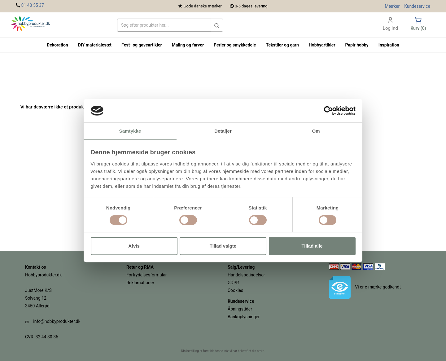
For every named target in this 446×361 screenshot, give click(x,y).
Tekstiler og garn (282, 44)
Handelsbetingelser (246, 274)
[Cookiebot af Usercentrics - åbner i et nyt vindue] (328, 110)
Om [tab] (316, 131)
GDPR (233, 282)
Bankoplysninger (244, 316)
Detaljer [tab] (223, 131)
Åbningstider (240, 308)
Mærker (392, 6)
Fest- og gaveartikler (141, 44)
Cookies (235, 290)
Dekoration (57, 44)
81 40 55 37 (32, 5)
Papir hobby (357, 44)
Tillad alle (311, 246)
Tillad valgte (223, 246)
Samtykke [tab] (130, 131)
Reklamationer (140, 282)
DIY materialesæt (95, 44)
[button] (217, 25)
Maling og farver (188, 44)
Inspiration (388, 44)
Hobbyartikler (322, 44)
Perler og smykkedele (235, 44)
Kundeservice (417, 6)
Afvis (134, 246)
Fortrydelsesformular (146, 274)
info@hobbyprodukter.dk (56, 321)
